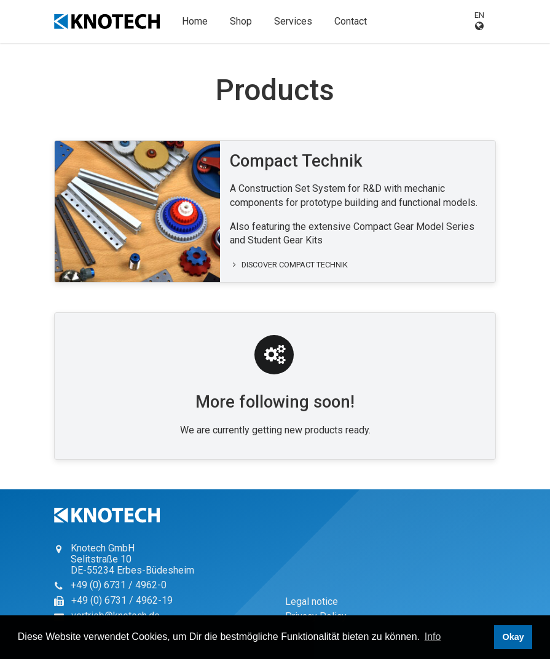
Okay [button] (513, 637)
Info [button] (433, 636)
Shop (241, 21)
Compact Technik (296, 161)
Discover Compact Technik (289, 264)
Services (293, 21)
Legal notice (311, 601)
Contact (350, 21)
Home (195, 21)
